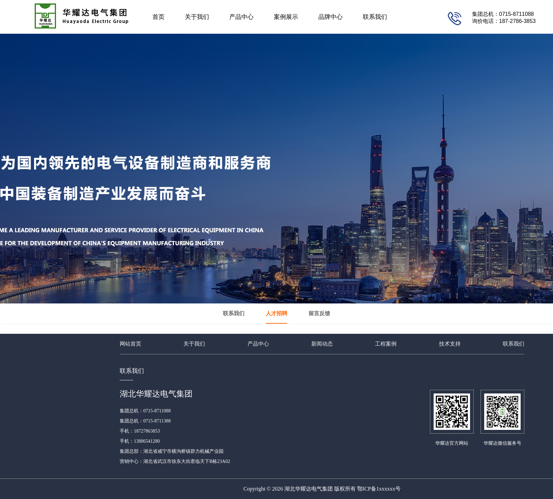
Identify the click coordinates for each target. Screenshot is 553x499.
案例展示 (286, 16)
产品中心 (241, 16)
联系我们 (375, 16)
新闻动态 (322, 344)
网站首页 (130, 344)
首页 (158, 16)
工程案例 (386, 344)
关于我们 (197, 16)
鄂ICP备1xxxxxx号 (379, 489)
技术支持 (450, 344)
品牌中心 (330, 16)
